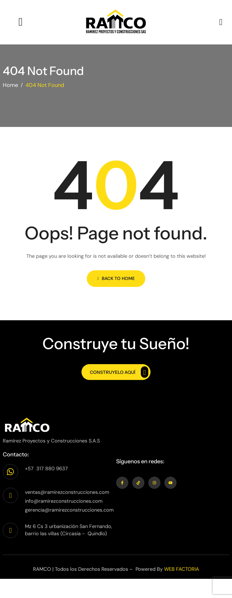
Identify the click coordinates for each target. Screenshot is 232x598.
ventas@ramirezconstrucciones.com (67, 492)
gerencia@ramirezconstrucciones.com (69, 510)
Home (10, 85)
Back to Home (116, 278)
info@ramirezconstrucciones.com (64, 501)
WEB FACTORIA (181, 569)
